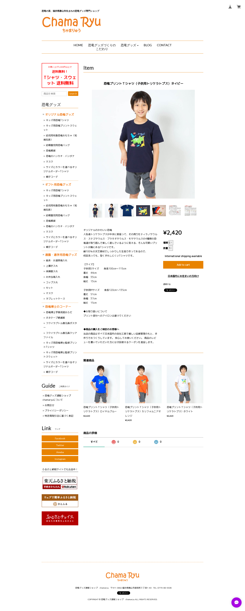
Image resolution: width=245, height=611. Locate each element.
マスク (49, 161)
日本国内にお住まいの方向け (183, 276)
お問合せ (49, 405)
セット (49, 287)
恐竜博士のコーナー (58, 307)
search (73, 93)
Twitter (60, 445)
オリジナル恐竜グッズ (59, 114)
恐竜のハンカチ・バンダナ (60, 156)
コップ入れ (52, 282)
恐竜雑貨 (50, 150)
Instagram (60, 458)
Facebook (60, 438)
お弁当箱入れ (53, 276)
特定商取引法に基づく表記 (59, 415)
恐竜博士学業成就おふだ (59, 312)
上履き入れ (52, 265)
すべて (94, 441)
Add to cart (183, 264)
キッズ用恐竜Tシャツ (57, 120)
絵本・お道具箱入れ (56, 260)
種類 (165, 242)
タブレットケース (55, 298)
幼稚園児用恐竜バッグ (58, 145)
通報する (167, 284)
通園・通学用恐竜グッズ (61, 255)
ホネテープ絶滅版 (55, 317)
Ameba (60, 452)
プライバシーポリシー (57, 410)
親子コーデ (52, 176)
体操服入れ (52, 271)
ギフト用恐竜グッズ (58, 184)
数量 (165, 248)
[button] (129, 45)
